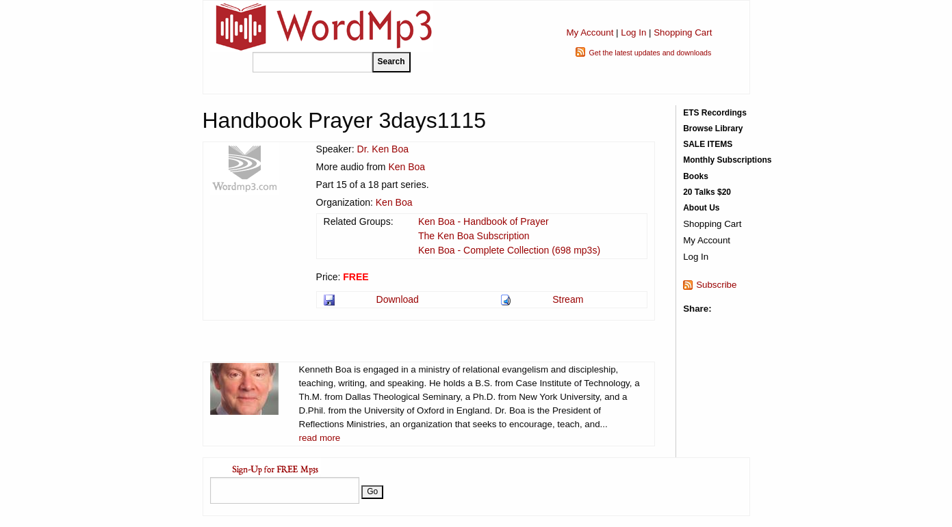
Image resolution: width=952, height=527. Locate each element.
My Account (589, 32)
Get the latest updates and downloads (650, 53)
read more (320, 438)
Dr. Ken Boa (383, 149)
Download (397, 299)
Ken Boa (406, 166)
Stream (567, 299)
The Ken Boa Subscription (474, 235)
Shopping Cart (683, 32)
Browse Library (713, 128)
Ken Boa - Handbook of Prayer (483, 221)
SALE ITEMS (707, 144)
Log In (633, 32)
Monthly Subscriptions (727, 160)
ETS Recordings (715, 113)
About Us (701, 208)
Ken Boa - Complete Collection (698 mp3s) (509, 250)
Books (695, 176)
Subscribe (716, 285)
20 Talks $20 (707, 192)
